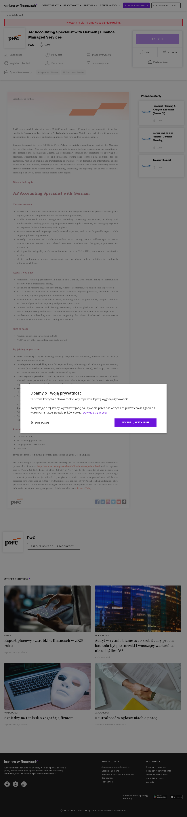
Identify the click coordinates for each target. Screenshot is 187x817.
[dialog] (93, 408)
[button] (39, 422)
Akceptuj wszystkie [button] (135, 422)
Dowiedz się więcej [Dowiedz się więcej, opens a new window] (95, 412)
